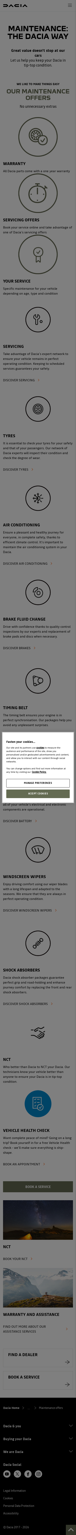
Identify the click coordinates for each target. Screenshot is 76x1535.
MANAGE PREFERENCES (38, 783)
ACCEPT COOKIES (38, 793)
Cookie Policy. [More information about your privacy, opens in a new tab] (39, 772)
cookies (40, 747)
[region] (38, 767)
